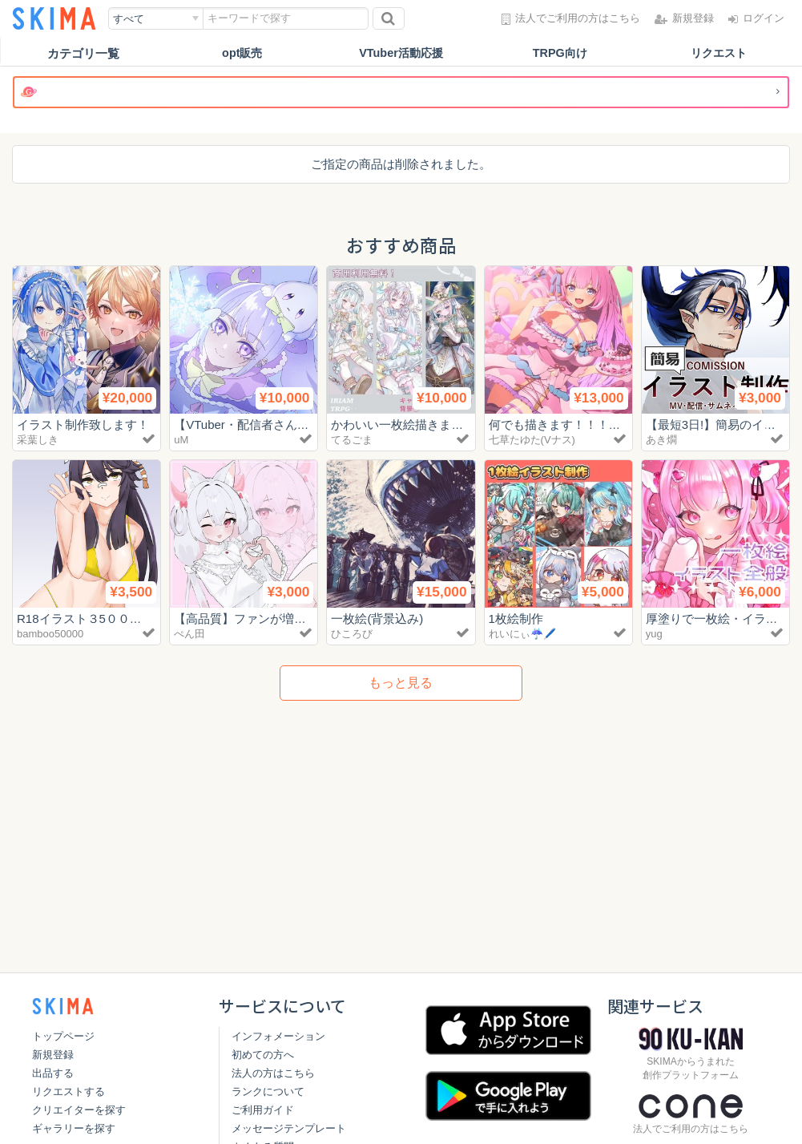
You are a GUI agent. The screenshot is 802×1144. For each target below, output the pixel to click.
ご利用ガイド (263, 1110)
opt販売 (242, 53)
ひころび (352, 634)
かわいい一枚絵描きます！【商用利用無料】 (451, 424)
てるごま (352, 440)
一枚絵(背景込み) (377, 618)
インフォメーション (278, 1036)
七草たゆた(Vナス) (532, 440)
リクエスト (718, 53)
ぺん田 (189, 634)
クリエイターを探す (79, 1110)
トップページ (63, 1036)
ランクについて (268, 1091)
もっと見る (401, 682)
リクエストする (68, 1091)
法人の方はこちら (273, 1073)
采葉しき (37, 440)
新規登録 (53, 1055)
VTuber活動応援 (401, 53)
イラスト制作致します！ (83, 424)
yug (654, 634)
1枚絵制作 (516, 618)
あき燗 (661, 440)
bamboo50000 (50, 634)
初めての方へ (263, 1055)
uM (181, 440)
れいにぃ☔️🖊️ (522, 634)
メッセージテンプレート (289, 1128)
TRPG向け (560, 53)
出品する (53, 1073)
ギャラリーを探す (73, 1128)
